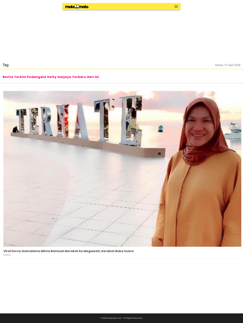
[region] (121, 34)
